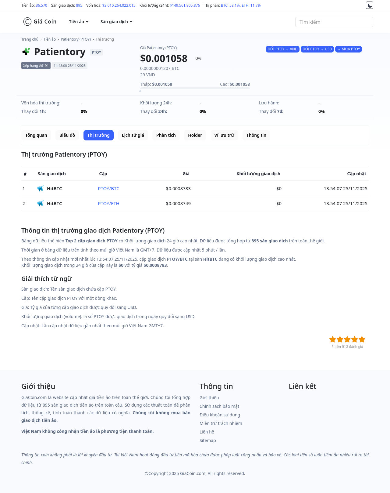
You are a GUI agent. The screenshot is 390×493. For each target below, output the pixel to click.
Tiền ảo (49, 39)
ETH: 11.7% (251, 5)
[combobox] (334, 22)
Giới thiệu (209, 398)
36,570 (41, 5)
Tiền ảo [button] (78, 21)
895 (79, 5)
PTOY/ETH (108, 203)
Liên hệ (207, 432)
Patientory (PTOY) (76, 39)
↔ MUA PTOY (348, 49)
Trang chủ (29, 39)
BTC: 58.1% (230, 5)
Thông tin (256, 135)
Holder (195, 135)
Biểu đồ (67, 135)
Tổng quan (36, 135)
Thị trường (105, 39)
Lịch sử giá (133, 135)
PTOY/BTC (108, 188)
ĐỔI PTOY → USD (317, 49)
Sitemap (208, 440)
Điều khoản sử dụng (220, 415)
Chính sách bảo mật (219, 406)
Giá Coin (40, 21)
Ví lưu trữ (224, 135)
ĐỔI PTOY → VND (282, 49)
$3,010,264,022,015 (119, 5)
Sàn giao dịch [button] (116, 21)
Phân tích (166, 135)
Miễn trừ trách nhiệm (221, 423)
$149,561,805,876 (185, 5)
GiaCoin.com (192, 473)
